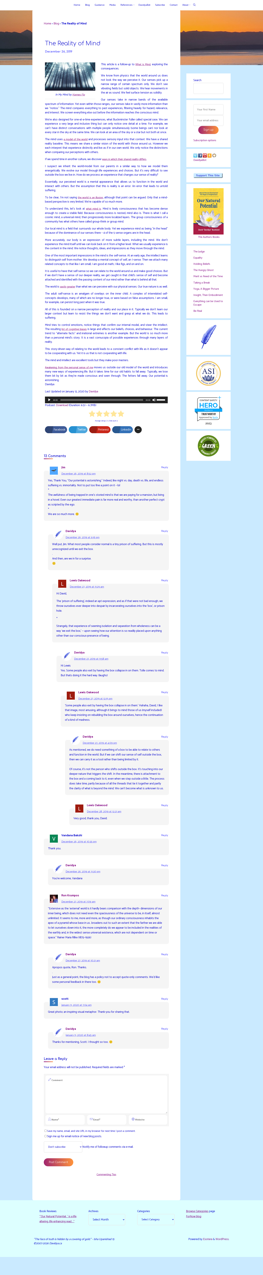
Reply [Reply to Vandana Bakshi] (164, 851)
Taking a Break (202, 288)
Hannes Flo (78, 94)
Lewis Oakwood (80, 595)
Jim (63, 482)
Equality (198, 259)
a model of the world (76, 144)
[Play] (49, 414)
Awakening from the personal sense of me (72, 381)
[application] (106, 414)
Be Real (197, 319)
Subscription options (205, 141)
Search (197, 80)
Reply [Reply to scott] (164, 1014)
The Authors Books (208, 239)
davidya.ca (208, 419)
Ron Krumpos (70, 911)
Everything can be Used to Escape (207, 312)
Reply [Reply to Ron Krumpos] (164, 911)
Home (47, 23)
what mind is (93, 213)
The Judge (199, 253)
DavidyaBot (200, 162)
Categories (143, 1229)
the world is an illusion (90, 202)
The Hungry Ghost (204, 272)
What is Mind (143, 64)
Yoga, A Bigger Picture (206, 294)
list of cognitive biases (74, 343)
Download (62, 419)
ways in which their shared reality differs (125, 164)
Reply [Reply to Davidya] (164, 546)
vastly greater (69, 296)
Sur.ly (215, 426)
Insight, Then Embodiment (201, 302)
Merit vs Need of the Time (205, 280)
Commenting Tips (106, 1192)
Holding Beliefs (202, 265)
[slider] (101, 414)
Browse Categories (197, 1229)
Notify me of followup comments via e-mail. (90, 1164)
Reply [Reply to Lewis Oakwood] (164, 595)
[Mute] (154, 414)
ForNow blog (193, 1234)
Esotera (207, 1257)
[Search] (194, 5)
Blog (56, 23)
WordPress (222, 1257)
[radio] (92, 429)
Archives (93, 1229)
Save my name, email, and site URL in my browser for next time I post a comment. (90, 1148)
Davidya (93, 405)
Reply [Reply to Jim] (164, 482)
